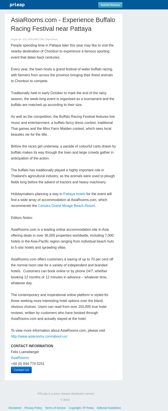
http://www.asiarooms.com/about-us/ (39, 336)
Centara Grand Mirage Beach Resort (66, 206)
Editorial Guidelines (109, 407)
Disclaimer (15, 407)
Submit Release (110, 5)
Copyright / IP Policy (81, 407)
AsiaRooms (20, 358)
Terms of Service (55, 407)
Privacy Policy (33, 407)
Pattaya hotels (74, 194)
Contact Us (21, 370)
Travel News (51, 39)
